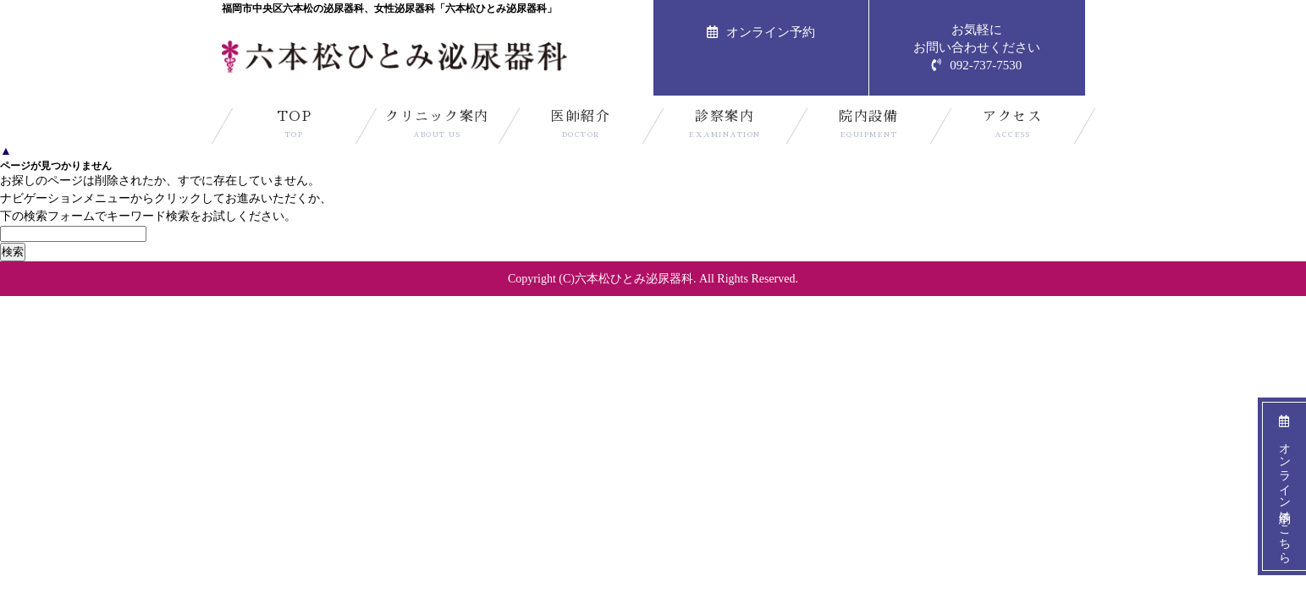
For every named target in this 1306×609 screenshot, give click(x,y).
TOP (294, 127)
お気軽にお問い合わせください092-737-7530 (976, 47)
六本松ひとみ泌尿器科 (634, 278)
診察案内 (725, 127)
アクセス (1013, 127)
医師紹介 (581, 127)
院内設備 (869, 127)
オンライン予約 (761, 32)
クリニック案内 (437, 127)
